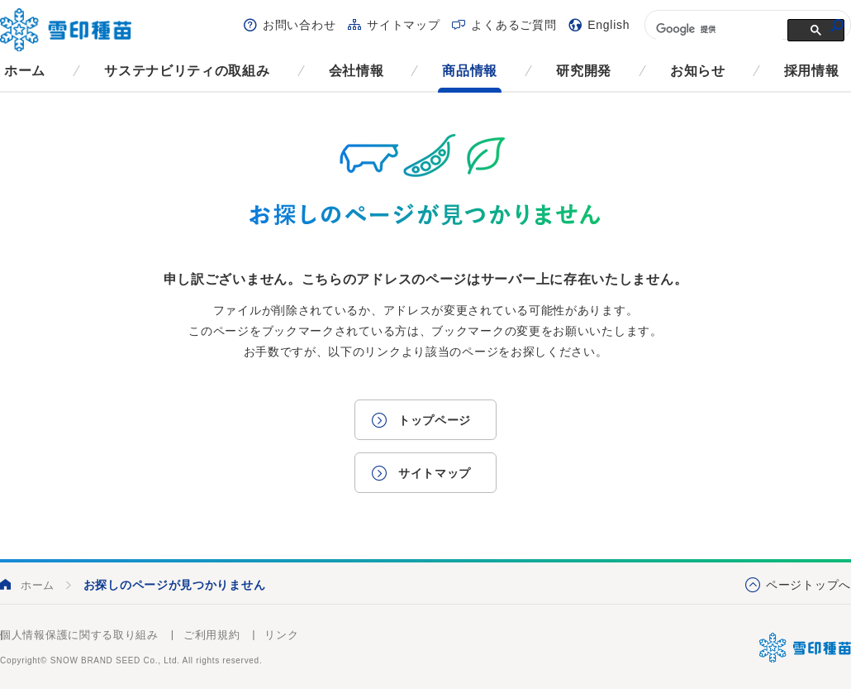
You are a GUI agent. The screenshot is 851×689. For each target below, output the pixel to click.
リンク (281, 635)
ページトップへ (808, 584)
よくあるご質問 (513, 24)
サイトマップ (403, 24)
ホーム (24, 71)
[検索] (717, 29)
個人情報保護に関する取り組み (79, 635)
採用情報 (811, 71)
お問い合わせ (299, 24)
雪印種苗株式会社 (805, 648)
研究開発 (583, 71)
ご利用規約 (211, 635)
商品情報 (469, 71)
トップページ (434, 420)
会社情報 (356, 71)
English (608, 24)
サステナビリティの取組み (186, 71)
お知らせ (697, 71)
